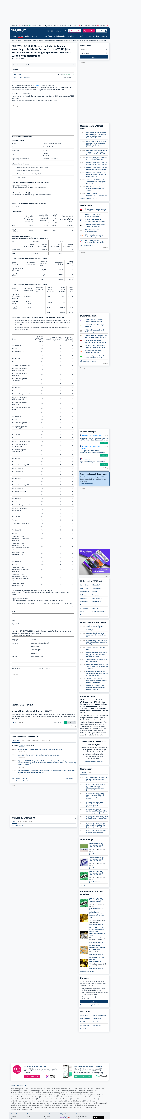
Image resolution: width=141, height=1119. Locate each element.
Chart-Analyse (97, 598)
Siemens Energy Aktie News (59, 1093)
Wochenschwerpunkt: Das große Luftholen (95, 326)
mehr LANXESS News (19, 778)
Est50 (23, 25)
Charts (15, 77)
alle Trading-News (86, 245)
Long (14, 722)
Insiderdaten (84, 1025)
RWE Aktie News (59, 1097)
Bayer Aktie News (28, 1093)
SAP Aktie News (31, 1095)
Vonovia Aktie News (91, 1099)
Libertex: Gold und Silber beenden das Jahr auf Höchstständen (93, 351)
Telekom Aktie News (94, 1105)
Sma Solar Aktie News (47, 1105)
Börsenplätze (84, 592)
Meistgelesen (30, 745)
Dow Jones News (76, 1089)
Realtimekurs (96, 602)
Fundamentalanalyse (99, 611)
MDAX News (56, 1089)
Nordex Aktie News (77, 1099)
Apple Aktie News (62, 1095)
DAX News (47, 1089)
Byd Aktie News (16, 1099)
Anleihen (71, 36)
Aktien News (24, 1089)
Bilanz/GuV (96, 585)
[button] (74, 30)
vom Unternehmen (33, 740)
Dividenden (97, 1025)
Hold (25, 821)
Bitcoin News (50, 1091)
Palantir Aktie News (29, 1103)
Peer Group (46, 740)
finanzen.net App (81, 1116)
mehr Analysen (17, 825)
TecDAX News (65, 1089)
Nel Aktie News (16, 1105)
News (20, 36)
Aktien (13, 36)
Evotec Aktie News (42, 1101)
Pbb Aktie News (78, 1107)
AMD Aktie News (16, 1101)
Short (21, 722)
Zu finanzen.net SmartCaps (94, 762)
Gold (101, 25)
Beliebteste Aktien (99, 1015)
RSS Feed (69, 778)
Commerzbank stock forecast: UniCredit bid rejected (95, 225)
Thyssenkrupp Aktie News (45, 1099)
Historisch (83, 598)
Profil (82, 611)
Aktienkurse (84, 1015)
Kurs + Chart (84, 585)
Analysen (27, 77)
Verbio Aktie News (91, 1107)
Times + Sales (84, 588)
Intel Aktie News (16, 1103)
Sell (30, 821)
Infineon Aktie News (32, 1097)
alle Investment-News (88, 361)
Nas (61, 25)
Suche (94, 57)
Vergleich (95, 595)
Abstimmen (94, 1002)
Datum (21, 745)
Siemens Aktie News (58, 1103)
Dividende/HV (84, 602)
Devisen (96, 36)
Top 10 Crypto (48, 25)
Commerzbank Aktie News (78, 1095)
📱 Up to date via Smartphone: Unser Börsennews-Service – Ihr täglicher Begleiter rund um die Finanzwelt (95, 210)
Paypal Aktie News (46, 1097)
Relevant (16, 740)
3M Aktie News (15, 1109)
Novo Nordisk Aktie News (74, 1101)
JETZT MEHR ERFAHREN (82, 1077)
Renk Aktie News (71, 1097)
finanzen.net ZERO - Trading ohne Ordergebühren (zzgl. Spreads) (94, 320)
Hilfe (28, 1116)
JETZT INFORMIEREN (31, 1077)
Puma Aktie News (86, 1103)
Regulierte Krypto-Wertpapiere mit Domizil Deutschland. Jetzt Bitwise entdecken (95, 346)
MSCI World (35, 25)
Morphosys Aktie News (57, 1101)
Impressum (47, 1116)
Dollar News (15, 1091)
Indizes (27, 36)
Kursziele (95, 608)
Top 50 (82, 1022)
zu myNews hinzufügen (20, 781)
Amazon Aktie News (42, 1093)
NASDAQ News (88, 1089)
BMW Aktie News (27, 1107)
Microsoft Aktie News (18, 1095)
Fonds (34, 36)
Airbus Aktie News (100, 1097)
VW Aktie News (27, 1109)
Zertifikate (48, 36)
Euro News (23, 1091)
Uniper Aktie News (29, 1101)
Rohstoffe (80, 36)
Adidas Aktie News (100, 1103)
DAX (12, 25)
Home (13, 40)
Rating (94, 592)
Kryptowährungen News (37, 1091)
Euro (82, 25)
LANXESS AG (17, 74)
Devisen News (99, 1089)
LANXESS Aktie (27, 40)
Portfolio (83, 1028)
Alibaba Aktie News (80, 1105)
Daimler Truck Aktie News (30, 1105)
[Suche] (66, 31)
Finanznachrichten (36, 1089)
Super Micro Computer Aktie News (60, 1107)
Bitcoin (72, 25)
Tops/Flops (97, 1022)
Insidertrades (84, 608)
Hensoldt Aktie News (17, 1097)
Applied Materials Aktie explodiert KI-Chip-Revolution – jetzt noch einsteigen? (95, 220)
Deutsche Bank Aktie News (46, 1095)
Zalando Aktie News (41, 1107)
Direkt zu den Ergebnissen (89, 1005)
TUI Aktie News (75, 1093)
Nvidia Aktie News (62, 1091)
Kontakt (13, 1116)
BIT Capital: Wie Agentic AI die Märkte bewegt (94, 331)
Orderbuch (83, 595)
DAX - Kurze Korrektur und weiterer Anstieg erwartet (94, 236)
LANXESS (38, 85)
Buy (19, 821)
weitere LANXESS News (88, 199)
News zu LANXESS (38, 40)
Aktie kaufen (67, 77)
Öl (92, 25)
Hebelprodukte (60, 36)
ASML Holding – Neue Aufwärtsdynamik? (92, 231)
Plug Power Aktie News (95, 1095)
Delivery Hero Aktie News (64, 1105)
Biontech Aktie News (29, 1099)
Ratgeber (104, 36)
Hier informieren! (86, 484)
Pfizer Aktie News (89, 1101)
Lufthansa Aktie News (85, 1097)
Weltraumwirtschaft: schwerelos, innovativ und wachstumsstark (94, 241)
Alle (23, 740)
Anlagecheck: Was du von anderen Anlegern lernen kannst (95, 341)
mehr (82, 885)
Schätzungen (96, 588)
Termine (83, 605)
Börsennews (15, 1089)
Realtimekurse (85, 1018)
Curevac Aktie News (72, 1103)
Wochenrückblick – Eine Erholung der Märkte (93, 215)
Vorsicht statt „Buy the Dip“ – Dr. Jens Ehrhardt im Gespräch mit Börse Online (96, 336)
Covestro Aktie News (43, 1103)
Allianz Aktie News (87, 1093)
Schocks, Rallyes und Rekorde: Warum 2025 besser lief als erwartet (95, 357)
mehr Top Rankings (87, 972)
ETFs (40, 36)
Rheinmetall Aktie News (77, 1091)
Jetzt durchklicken (96, 854)
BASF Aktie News (16, 1093)
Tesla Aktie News (91, 1091)
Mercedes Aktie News (63, 1099)
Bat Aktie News (16, 1107)
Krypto (88, 36)
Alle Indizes (97, 1018)
